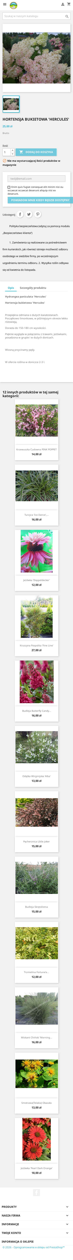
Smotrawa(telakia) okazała (36, 1102)
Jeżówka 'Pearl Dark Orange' (36, 1168)
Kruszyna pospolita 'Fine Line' (36, 645)
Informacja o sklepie (18, 1241)
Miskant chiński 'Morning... (36, 1037)
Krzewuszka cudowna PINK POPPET (36, 449)
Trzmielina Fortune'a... (36, 972)
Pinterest (37, 214)
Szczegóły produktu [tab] (33, 288)
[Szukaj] (36, 16)
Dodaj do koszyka (36, 152)
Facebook (36, 1192)
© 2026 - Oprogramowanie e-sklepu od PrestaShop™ (34, 1247)
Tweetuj (28, 214)
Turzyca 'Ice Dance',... (36, 514)
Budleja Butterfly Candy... (36, 710)
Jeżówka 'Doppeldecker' (36, 580)
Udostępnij (20, 214)
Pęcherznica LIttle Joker (36, 841)
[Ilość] (7, 152)
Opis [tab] (11, 288)
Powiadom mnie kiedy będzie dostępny (40, 200)
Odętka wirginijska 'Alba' (36, 776)
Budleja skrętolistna (36, 906)
